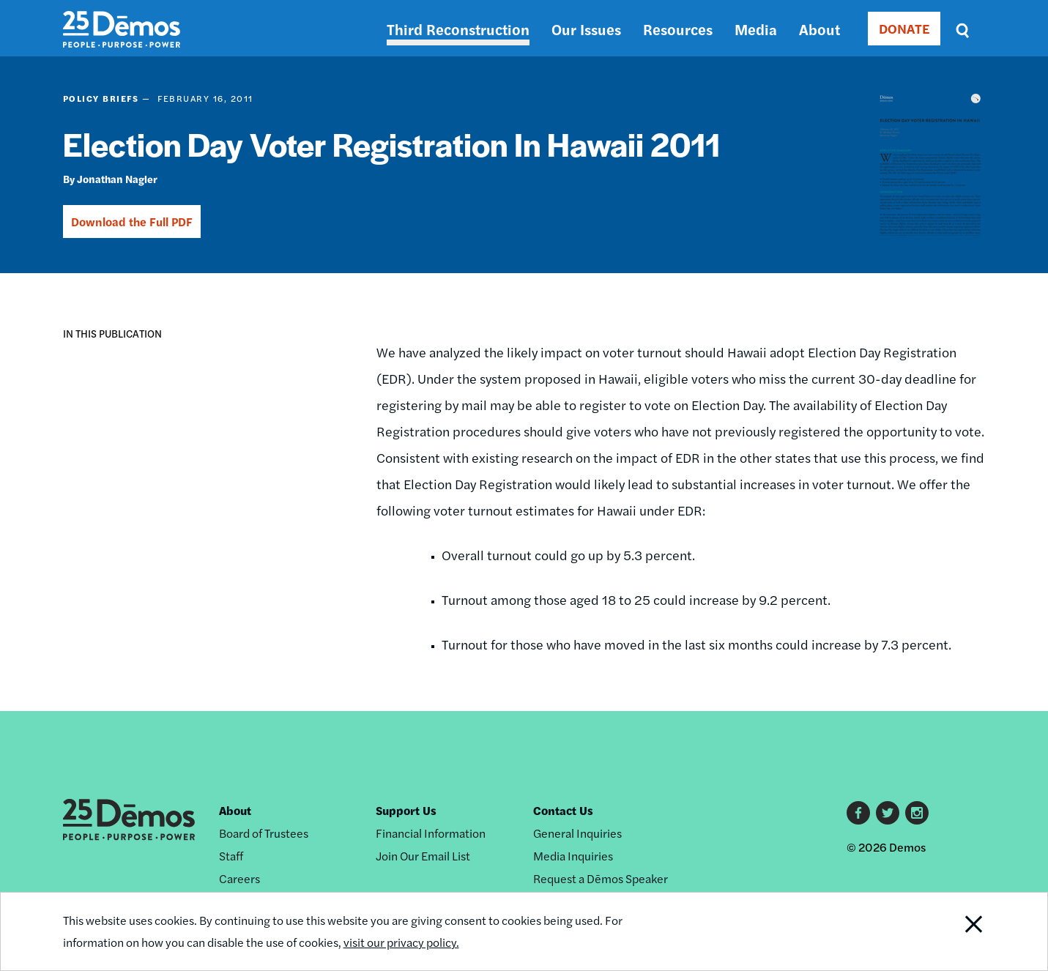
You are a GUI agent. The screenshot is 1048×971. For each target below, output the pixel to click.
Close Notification (955, 931)
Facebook (858, 813)
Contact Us (563, 810)
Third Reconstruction (458, 29)
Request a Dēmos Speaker (600, 878)
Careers (239, 878)
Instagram (917, 813)
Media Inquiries (573, 855)
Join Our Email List (423, 855)
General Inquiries (577, 833)
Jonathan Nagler (117, 178)
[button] (74, 380)
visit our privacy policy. (401, 942)
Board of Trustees (263, 833)
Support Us (406, 810)
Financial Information (431, 833)
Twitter (887, 813)
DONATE (904, 28)
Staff (231, 855)
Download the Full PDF (132, 221)
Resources (678, 29)
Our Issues (586, 29)
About (819, 29)
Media (756, 29)
